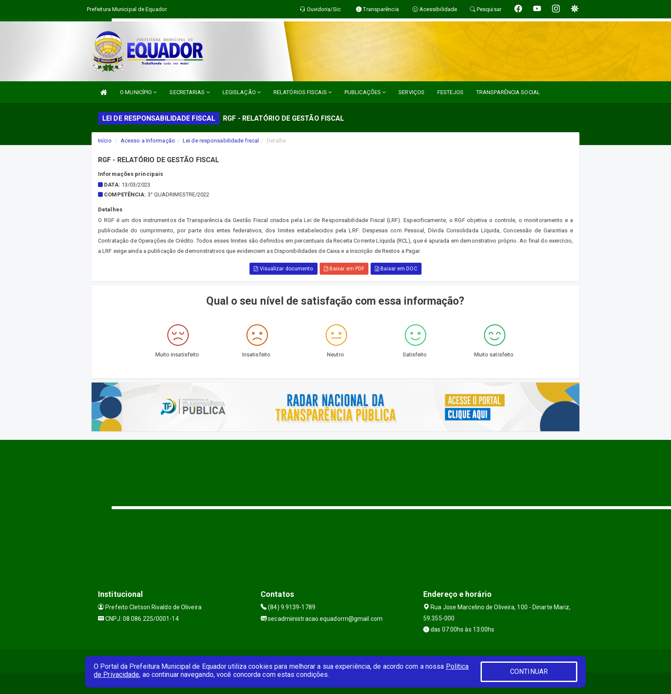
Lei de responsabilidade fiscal (221, 140)
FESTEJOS (450, 92)
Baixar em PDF (344, 269)
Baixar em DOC (396, 269)
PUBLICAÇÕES (365, 92)
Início (105, 140)
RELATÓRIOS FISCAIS (302, 92)
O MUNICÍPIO (138, 92)
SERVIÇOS (411, 92)
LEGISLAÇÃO (242, 92)
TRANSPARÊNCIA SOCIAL (508, 92)
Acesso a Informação (148, 140)
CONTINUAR (529, 671)
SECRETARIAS (189, 92)
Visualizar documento (283, 269)
